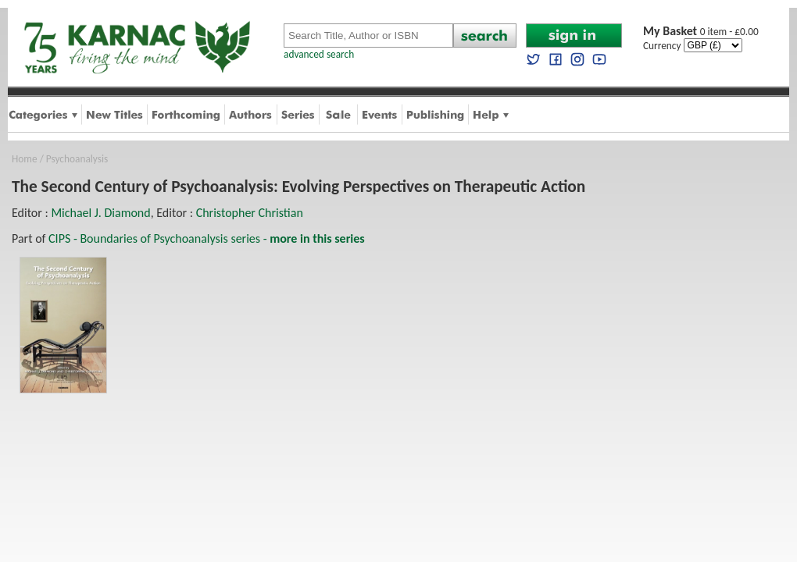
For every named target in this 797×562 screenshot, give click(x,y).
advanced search (319, 54)
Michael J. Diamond (100, 212)
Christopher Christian (249, 212)
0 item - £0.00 (701, 31)
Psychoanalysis (77, 158)
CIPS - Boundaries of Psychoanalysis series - (206, 238)
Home (25, 158)
